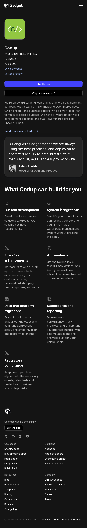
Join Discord (14, 427)
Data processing (71, 519)
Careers (49, 494)
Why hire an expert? (43, 93)
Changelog (10, 509)
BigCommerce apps (15, 453)
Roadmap (9, 504)
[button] (80, 5)
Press (48, 499)
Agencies (50, 448)
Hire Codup (43, 84)
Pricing (8, 494)
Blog (6, 479)
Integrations (10, 463)
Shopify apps (11, 448)
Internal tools (11, 458)
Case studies (11, 499)
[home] (13, 5)
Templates (10, 489)
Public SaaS (11, 468)
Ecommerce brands (56, 458)
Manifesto (50, 489)
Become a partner (55, 484)
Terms (56, 519)
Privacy (46, 519)
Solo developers (54, 463)
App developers (54, 453)
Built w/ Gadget (53, 479)
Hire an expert (12, 484)
